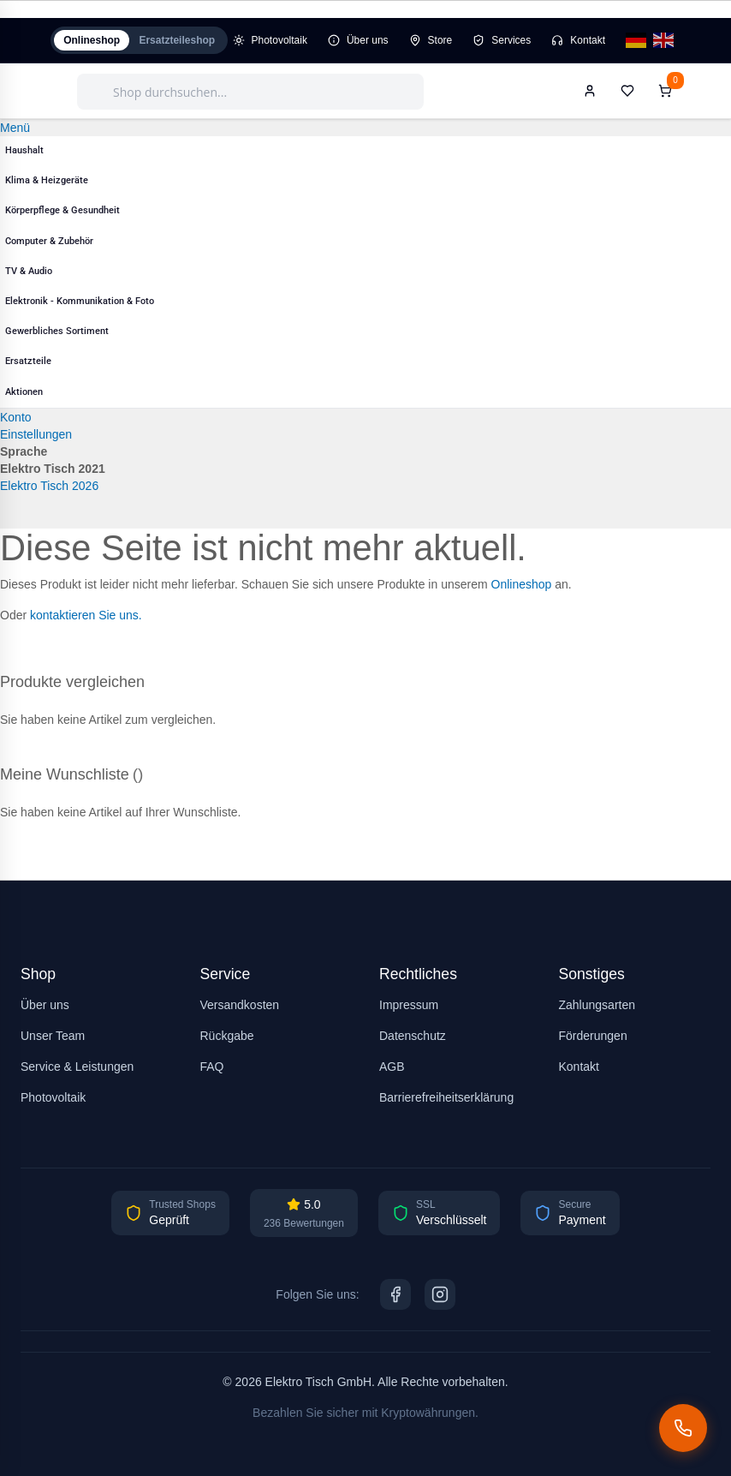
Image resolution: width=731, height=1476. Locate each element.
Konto (16, 420)
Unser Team (53, 1036)
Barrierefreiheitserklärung (446, 1097)
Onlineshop (96, 42)
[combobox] (250, 95)
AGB (392, 1066)
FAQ (212, 1066)
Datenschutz (412, 1036)
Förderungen (593, 1036)
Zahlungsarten (597, 1005)
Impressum (408, 1005)
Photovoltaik (282, 42)
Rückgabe (227, 1036)
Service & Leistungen (77, 1066)
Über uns (359, 42)
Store (436, 42)
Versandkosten (240, 1005)
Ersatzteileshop (190, 42)
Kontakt (584, 42)
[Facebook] (395, 1294)
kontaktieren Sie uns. (86, 618)
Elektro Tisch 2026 (49, 489)
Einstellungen (36, 438)
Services (507, 42)
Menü (15, 131)
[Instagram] (440, 1294)
